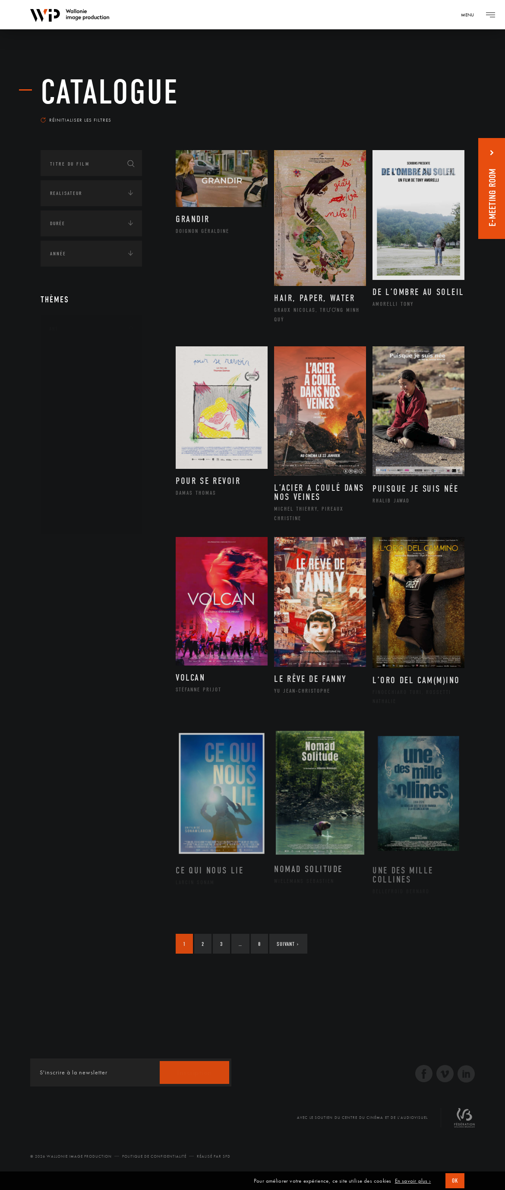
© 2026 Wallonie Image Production (71, 1156)
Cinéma (68, 395)
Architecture (77, 354)
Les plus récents (434, 114)
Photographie (78, 491)
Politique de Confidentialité (154, 1156)
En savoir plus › (413, 1181)
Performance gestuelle (92, 478)
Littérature (74, 423)
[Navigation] (470, 14)
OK (455, 1180)
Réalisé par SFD (213, 1156)
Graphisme (73, 409)
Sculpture (72, 505)
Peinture (70, 464)
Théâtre (69, 519)
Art (53, 329)
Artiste (68, 382)
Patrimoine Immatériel (91, 450)
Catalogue (110, 92)
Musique (70, 437)
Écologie (61, 575)
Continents (64, 549)
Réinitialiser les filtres (76, 120)
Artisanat (72, 368)
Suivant (288, 944)
